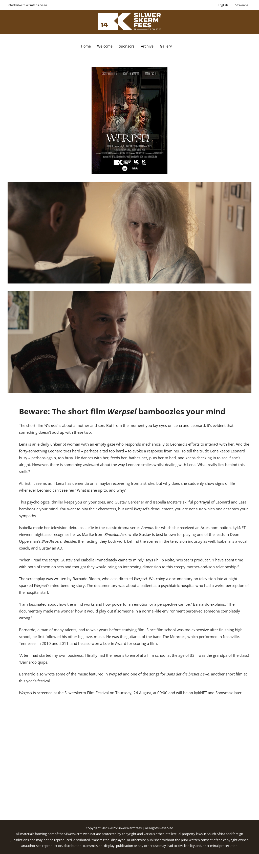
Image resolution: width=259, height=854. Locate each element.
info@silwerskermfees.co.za (27, 5)
